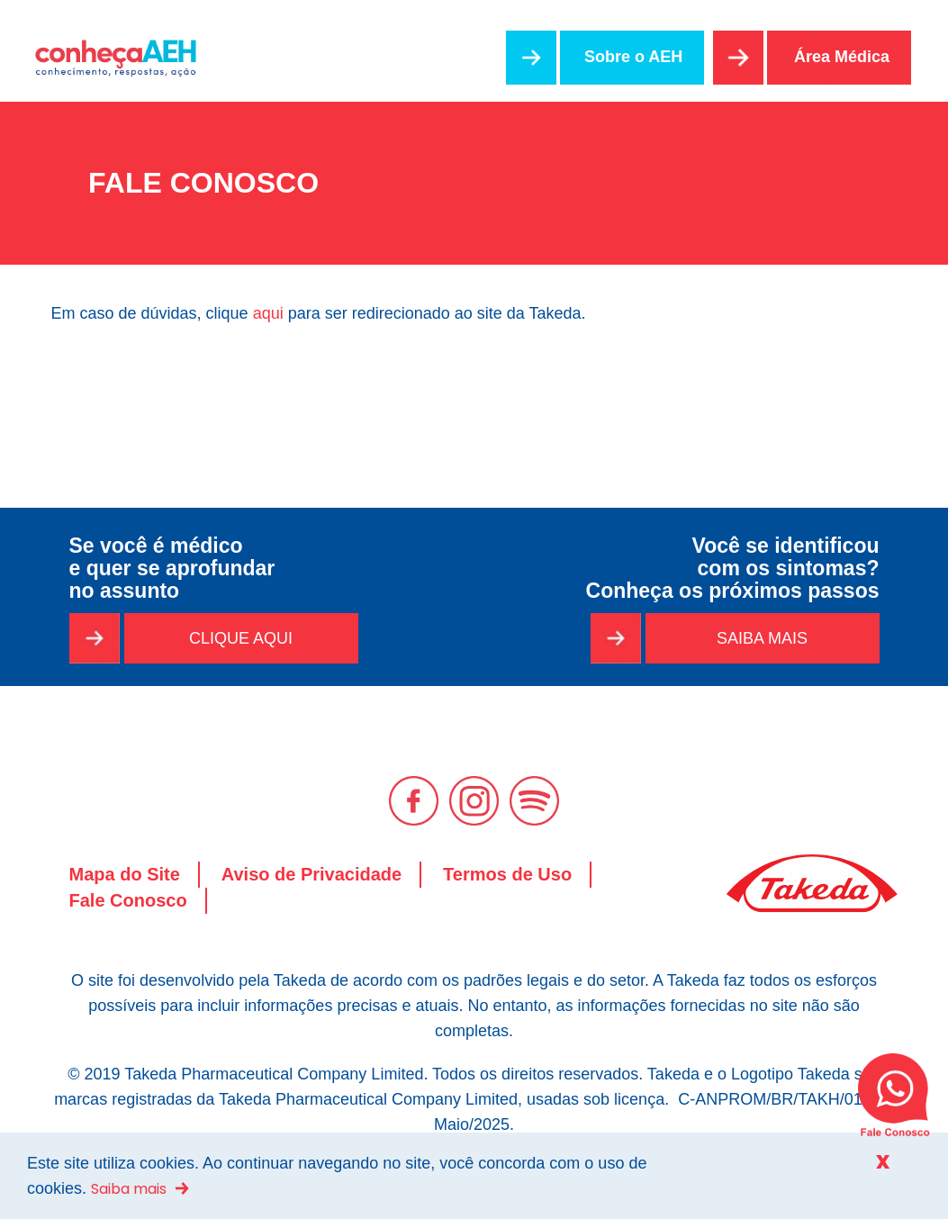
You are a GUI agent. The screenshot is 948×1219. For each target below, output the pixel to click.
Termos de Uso (507, 874)
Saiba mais (129, 1188)
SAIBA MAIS (762, 638)
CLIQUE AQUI (241, 638)
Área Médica (841, 57)
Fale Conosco (128, 900)
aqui (268, 313)
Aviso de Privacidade (311, 874)
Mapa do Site (124, 874)
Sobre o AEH (633, 57)
